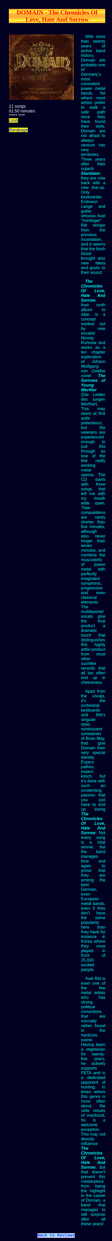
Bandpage (18, 130)
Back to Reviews (56, 1236)
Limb (13, 120)
